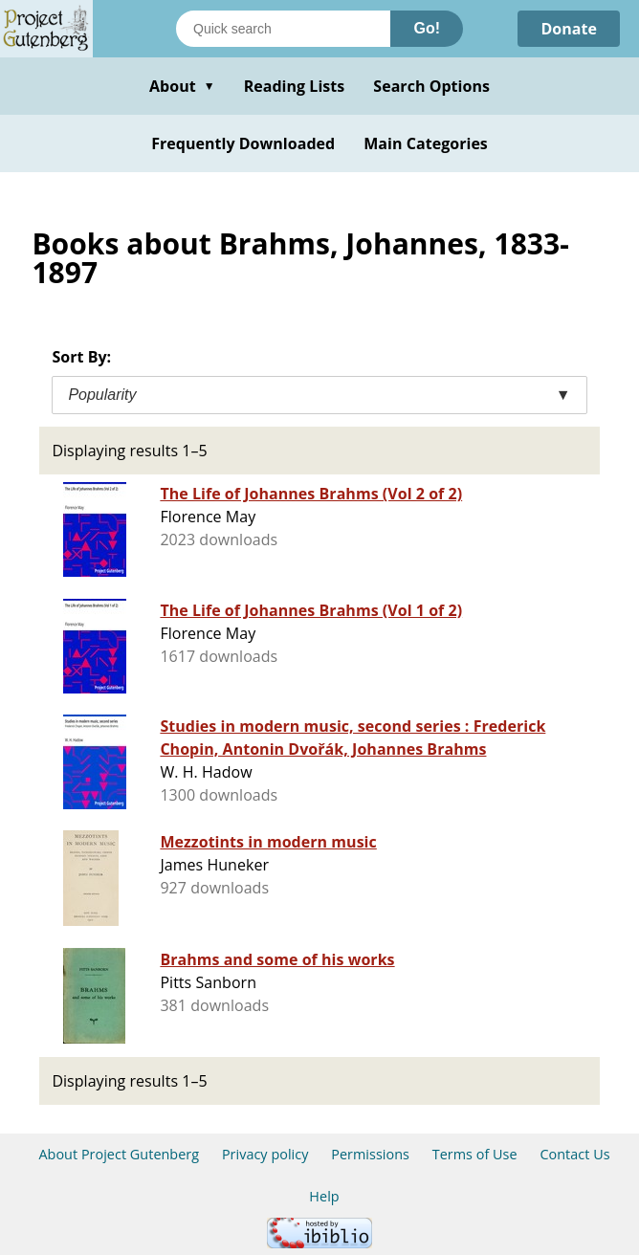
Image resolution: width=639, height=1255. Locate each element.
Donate (568, 28)
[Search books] (283, 29)
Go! (426, 28)
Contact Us (574, 1154)
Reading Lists (294, 86)
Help (324, 1196)
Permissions (370, 1154)
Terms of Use (475, 1154)
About (182, 86)
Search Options (431, 86)
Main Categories (426, 143)
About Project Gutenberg (118, 1154)
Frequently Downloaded (243, 143)
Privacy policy (265, 1154)
